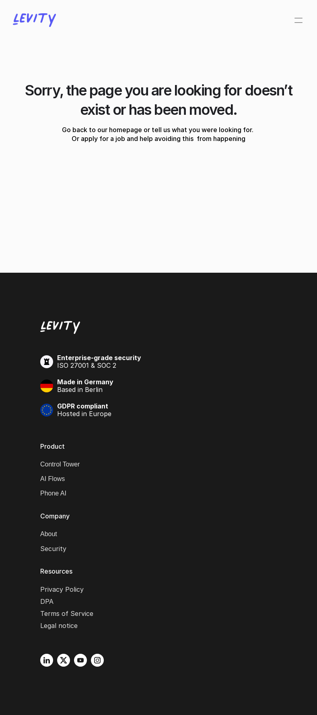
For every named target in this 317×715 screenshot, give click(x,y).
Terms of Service (66, 613)
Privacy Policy (62, 589)
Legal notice (59, 626)
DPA (47, 601)
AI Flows (52, 478)
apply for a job (103, 139)
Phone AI (53, 493)
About (48, 534)
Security (53, 549)
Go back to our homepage (102, 130)
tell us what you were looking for (202, 130)
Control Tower (60, 464)
